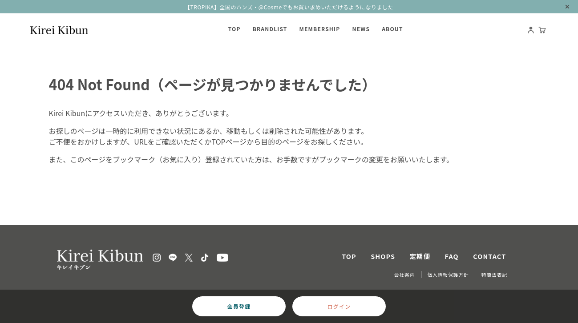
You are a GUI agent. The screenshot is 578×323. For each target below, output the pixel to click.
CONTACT (489, 256)
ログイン (339, 306)
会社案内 (404, 274)
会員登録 (239, 306)
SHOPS (383, 256)
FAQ (452, 256)
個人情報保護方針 (448, 274)
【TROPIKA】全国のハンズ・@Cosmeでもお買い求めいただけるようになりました (289, 7)
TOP (349, 256)
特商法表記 (494, 274)
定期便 (420, 256)
